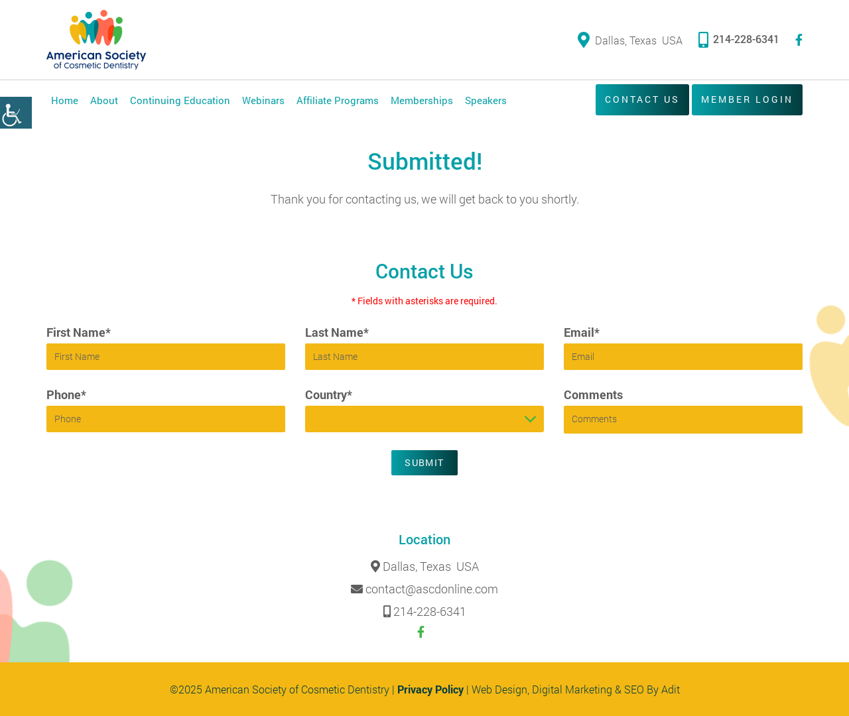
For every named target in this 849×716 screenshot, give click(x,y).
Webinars (263, 100)
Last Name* (337, 332)
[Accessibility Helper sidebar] (16, 113)
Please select (339, 418)
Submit (424, 462)
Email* (582, 332)
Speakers (486, 100)
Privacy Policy (430, 689)
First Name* (78, 332)
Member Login (747, 99)
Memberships (422, 100)
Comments (593, 394)
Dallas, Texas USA (630, 40)
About (104, 100)
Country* (328, 394)
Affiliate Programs (337, 100)
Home (64, 100)
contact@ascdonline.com (431, 589)
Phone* (66, 394)
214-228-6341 (738, 39)
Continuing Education (180, 100)
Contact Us (642, 99)
